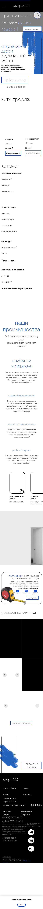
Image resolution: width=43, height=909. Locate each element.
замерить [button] (32, 598)
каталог (10, 165)
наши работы (9, 788)
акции (26, 788)
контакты (27, 794)
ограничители (9, 261)
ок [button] (21, 905)
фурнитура (6, 241)
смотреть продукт (33, 153)
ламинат (5, 276)
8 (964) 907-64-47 (12, 817)
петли (4, 253)
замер (6, 794)
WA (31, 848)
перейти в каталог (14, 80)
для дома (6, 213)
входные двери (8, 207)
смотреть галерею (21, 722)
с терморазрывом (9, 231)
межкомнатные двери (11, 173)
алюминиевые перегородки (10, 799)
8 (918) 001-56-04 (12, 821)
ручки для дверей (9, 247)
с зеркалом (7, 225)
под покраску (8, 191)
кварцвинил (6, 282)
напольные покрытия (13, 269)
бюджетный (7, 179)
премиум (6, 185)
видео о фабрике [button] (16, 86)
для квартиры (8, 219)
